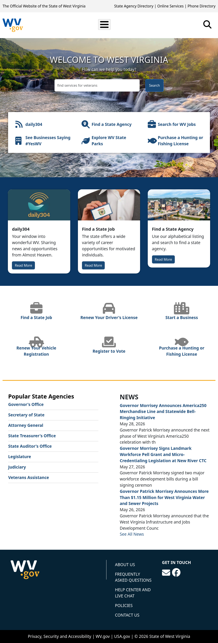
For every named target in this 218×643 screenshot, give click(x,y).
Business (104, 25)
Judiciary (17, 467)
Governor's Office (26, 404)
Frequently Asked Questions (133, 577)
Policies (124, 605)
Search (154, 85)
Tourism (190, 25)
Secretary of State (26, 415)
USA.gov (122, 636)
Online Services (170, 6)
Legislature (19, 456)
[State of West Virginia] (13, 25)
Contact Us (127, 615)
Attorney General (25, 425)
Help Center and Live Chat (133, 593)
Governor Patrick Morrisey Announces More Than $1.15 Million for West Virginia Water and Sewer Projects (164, 497)
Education (131, 25)
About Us (125, 564)
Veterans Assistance (28, 477)
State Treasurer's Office (32, 436)
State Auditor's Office (30, 446)
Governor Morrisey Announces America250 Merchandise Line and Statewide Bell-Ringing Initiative (163, 412)
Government (162, 25)
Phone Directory (201, 6)
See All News (132, 534)
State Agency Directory (133, 6)
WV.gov (103, 636)
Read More (23, 265)
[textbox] (97, 85)
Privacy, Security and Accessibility (59, 636)
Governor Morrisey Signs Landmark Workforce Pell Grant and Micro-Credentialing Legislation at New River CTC (163, 454)
